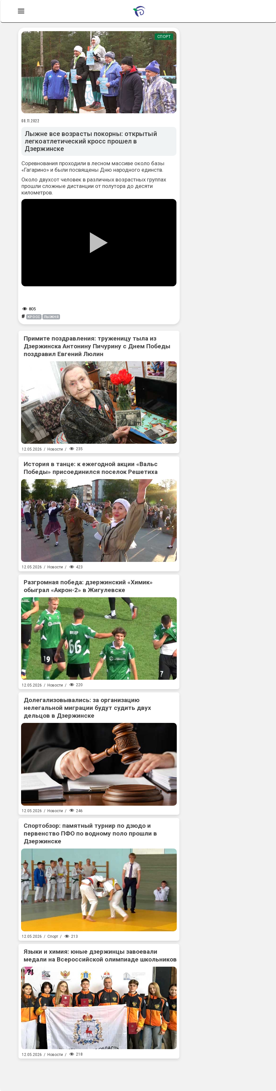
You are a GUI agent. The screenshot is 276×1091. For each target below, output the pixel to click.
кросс (34, 317)
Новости (55, 449)
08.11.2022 (30, 120)
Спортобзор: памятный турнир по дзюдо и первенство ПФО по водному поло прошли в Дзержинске (90, 833)
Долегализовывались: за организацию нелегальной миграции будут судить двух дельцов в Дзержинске (87, 707)
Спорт (164, 36)
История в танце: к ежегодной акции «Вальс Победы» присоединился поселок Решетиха (91, 468)
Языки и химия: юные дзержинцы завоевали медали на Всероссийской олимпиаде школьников (100, 955)
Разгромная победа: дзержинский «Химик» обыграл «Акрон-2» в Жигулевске (88, 586)
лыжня (51, 317)
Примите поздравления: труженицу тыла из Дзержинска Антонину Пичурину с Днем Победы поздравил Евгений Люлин (97, 346)
